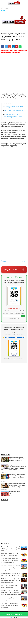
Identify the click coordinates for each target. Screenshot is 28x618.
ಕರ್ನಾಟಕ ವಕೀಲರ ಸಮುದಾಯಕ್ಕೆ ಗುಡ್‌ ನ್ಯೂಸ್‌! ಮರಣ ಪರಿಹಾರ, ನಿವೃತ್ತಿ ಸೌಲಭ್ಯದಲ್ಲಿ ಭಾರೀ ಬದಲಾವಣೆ (13, 116)
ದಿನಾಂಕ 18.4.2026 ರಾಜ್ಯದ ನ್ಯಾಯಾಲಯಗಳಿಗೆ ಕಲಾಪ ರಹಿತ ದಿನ (13, 107)
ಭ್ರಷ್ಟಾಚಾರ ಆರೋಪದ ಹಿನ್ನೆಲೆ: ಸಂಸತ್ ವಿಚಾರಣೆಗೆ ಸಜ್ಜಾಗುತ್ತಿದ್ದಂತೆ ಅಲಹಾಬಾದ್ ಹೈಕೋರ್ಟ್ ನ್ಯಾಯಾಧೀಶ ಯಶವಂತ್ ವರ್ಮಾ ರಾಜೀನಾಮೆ (17, 467)
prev (1, 540)
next (3, 540)
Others (3, 10)
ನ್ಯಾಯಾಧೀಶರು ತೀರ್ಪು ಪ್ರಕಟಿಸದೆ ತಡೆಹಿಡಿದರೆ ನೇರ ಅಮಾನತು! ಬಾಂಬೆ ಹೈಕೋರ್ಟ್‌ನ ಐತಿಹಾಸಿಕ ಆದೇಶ (16, 459)
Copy (23, 315)
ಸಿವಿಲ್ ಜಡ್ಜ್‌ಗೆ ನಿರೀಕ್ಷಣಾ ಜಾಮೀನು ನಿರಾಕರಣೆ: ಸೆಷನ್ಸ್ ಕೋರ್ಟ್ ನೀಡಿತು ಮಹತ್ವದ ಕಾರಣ (13, 111)
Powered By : (14, 617)
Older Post (23, 261)
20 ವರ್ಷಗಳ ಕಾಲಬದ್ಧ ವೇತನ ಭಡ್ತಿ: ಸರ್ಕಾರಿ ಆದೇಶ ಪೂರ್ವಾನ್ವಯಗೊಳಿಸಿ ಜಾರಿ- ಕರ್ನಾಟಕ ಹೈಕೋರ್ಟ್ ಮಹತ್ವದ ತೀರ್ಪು (10, 580)
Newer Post (4, 261)
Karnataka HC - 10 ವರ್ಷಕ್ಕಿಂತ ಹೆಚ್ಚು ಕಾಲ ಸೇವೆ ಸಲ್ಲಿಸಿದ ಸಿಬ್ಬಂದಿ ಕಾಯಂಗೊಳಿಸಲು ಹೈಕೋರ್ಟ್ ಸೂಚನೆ (11, 548)
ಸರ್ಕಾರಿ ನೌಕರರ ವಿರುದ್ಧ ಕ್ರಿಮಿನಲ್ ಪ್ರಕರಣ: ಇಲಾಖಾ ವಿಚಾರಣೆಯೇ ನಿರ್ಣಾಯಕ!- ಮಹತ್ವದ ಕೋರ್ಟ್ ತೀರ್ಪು (10, 605)
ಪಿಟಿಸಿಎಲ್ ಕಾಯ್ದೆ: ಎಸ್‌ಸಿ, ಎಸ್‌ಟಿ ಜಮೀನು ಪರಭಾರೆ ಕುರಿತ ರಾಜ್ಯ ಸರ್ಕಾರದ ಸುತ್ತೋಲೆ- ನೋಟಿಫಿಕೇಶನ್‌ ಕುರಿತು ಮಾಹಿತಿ (10, 560)
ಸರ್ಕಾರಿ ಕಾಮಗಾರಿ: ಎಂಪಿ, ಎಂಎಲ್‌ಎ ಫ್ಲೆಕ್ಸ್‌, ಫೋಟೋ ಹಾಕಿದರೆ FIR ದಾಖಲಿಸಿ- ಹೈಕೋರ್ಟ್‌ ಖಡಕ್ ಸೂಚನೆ (10, 598)
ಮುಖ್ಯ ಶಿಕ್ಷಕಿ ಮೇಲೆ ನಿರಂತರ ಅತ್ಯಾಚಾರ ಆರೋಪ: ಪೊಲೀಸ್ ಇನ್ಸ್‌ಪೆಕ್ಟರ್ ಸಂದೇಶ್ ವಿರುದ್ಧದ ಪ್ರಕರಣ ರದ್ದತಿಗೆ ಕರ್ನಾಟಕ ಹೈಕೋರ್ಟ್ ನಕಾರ (17, 477)
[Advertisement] (14, 408)
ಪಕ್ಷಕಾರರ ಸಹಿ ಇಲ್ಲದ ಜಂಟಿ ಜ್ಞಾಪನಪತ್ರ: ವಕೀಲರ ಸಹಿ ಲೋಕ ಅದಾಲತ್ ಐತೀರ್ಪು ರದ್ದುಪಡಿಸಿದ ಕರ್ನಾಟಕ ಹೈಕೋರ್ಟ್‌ (17, 485)
